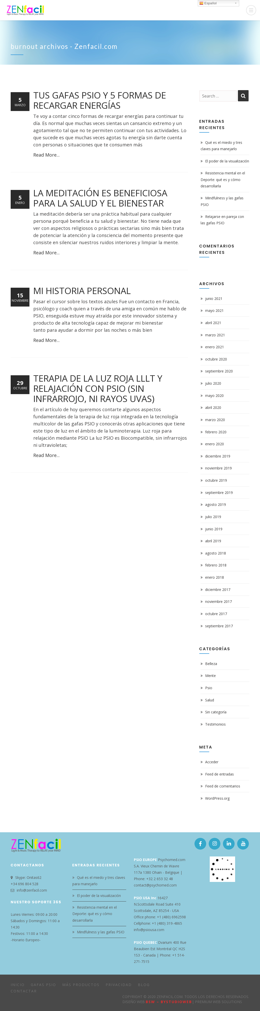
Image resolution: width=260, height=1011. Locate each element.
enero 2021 (214, 346)
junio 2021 (213, 298)
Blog (144, 984)
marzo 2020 (215, 419)
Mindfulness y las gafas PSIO (100, 932)
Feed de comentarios (222, 786)
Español (208, 3)
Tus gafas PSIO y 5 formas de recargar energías (99, 100)
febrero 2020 (215, 432)
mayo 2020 (214, 395)
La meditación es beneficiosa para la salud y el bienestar (100, 198)
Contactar (24, 991)
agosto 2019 (215, 504)
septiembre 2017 (219, 626)
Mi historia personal (82, 291)
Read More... (46, 155)
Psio (208, 687)
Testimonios (215, 724)
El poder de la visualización (227, 161)
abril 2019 (213, 540)
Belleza (211, 663)
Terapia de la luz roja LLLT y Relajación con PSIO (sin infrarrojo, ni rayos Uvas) (97, 388)
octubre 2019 (216, 480)
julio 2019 (213, 516)
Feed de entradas (219, 774)
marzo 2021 (215, 335)
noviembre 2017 (218, 601)
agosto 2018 (215, 553)
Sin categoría (215, 712)
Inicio (18, 984)
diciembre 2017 (217, 589)
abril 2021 (213, 322)
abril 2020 (213, 407)
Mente (210, 675)
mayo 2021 (214, 310)
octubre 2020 (216, 359)
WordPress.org (217, 798)
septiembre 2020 (219, 371)
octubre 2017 (216, 613)
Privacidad (119, 984)
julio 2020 (213, 383)
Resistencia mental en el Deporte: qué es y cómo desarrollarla (223, 179)
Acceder (211, 761)
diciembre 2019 (217, 456)
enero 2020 (214, 443)
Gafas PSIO (43, 984)
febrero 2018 (215, 565)
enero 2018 (214, 577)
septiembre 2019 (219, 492)
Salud (209, 700)
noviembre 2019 (218, 468)
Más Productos (81, 984)
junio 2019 (213, 529)
